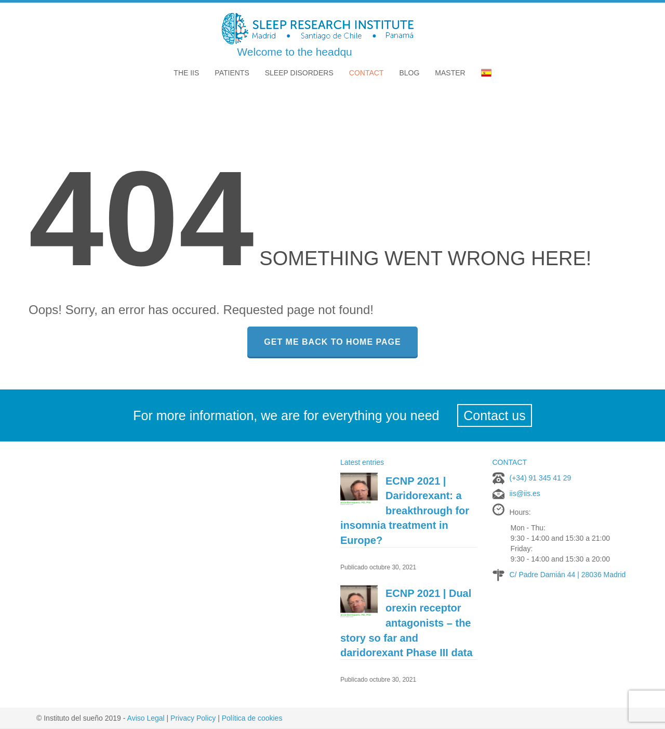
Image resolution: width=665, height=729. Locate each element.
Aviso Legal (146, 718)
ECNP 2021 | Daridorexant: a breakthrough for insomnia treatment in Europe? (404, 510)
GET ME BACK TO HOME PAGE (332, 341)
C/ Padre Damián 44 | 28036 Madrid (568, 574)
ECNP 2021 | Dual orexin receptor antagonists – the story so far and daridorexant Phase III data (406, 623)
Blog (409, 73)
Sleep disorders (299, 73)
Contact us (494, 415)
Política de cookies (252, 718)
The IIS (186, 73)
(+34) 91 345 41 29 (540, 478)
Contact (366, 73)
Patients (232, 73)
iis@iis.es (525, 493)
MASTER (450, 73)
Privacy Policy (193, 718)
